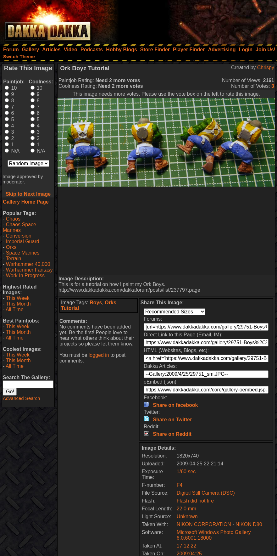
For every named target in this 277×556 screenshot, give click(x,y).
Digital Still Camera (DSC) (206, 493)
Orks (11, 247)
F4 (180, 485)
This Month (18, 303)
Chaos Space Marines (19, 227)
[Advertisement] (192, 20)
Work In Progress (25, 275)
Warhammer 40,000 (28, 264)
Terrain (13, 258)
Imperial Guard (22, 241)
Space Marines (23, 253)
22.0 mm (186, 508)
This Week (17, 298)
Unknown (187, 516)
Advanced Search (21, 398)
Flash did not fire (195, 500)
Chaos (13, 219)
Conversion (18, 236)
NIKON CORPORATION (204, 524)
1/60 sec (186, 471)
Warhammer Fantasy (29, 269)
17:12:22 (186, 545)
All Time (15, 309)
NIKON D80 (248, 524)
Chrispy (265, 67)
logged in (99, 355)
